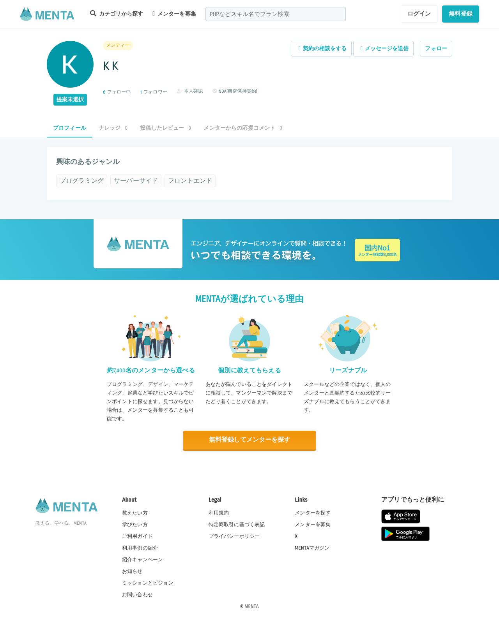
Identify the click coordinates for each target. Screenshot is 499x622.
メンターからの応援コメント (242, 128)
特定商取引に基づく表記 (237, 524)
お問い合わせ (137, 594)
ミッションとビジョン (147, 582)
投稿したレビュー (165, 128)
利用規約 (219, 512)
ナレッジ (113, 128)
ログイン (419, 14)
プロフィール (69, 128)
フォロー (436, 48)
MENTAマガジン (312, 547)
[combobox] (275, 14)
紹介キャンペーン (142, 559)
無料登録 (460, 14)
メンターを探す (313, 512)
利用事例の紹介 (140, 547)
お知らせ (132, 571)
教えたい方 (135, 512)
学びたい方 (135, 524)
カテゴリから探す (116, 13)
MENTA (251, 606)
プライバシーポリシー (234, 536)
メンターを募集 (174, 14)
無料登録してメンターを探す (249, 440)
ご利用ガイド (137, 536)
